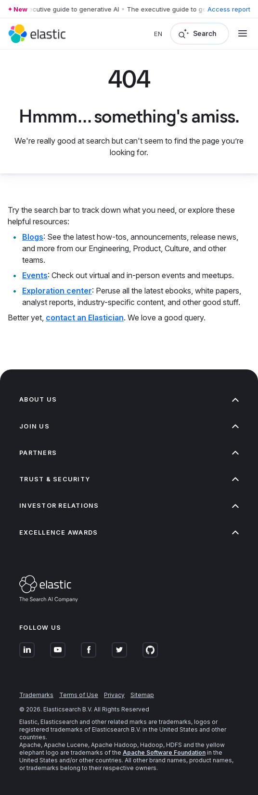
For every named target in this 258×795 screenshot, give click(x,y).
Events (35, 275)
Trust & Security (129, 479)
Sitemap (142, 694)
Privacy (114, 694)
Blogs (32, 237)
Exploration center (57, 290)
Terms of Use (78, 694)
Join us (129, 426)
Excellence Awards (129, 532)
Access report (228, 9)
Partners (129, 452)
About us (129, 399)
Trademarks (36, 694)
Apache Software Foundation (164, 752)
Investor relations (129, 505)
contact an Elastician (85, 317)
